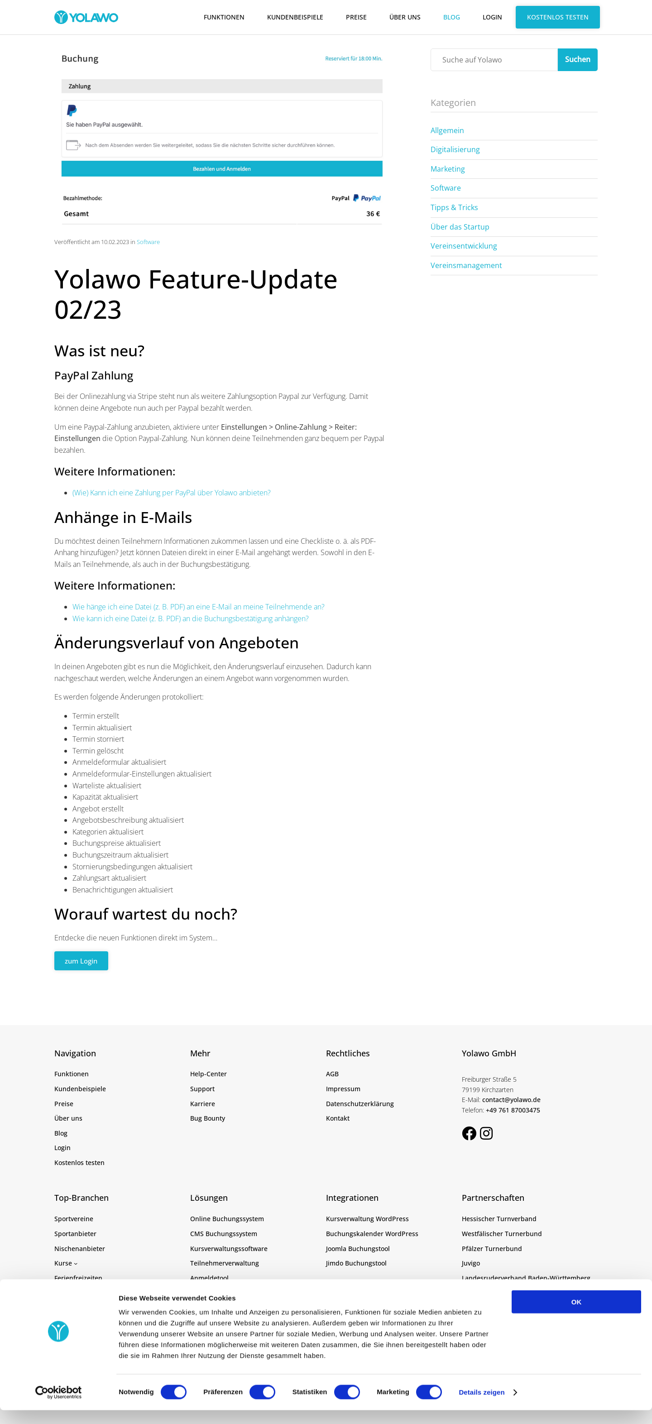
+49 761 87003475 (513, 1109)
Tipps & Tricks (454, 207)
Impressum (343, 1088)
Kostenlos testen (558, 17)
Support (202, 1088)
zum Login (83, 961)
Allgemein (447, 130)
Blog (451, 17)
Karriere (202, 1103)
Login (492, 17)
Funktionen (224, 17)
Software (148, 242)
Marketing (448, 169)
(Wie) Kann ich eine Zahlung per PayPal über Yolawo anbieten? (171, 493)
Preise (356, 17)
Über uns (405, 17)
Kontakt (338, 1118)
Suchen (577, 59)
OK (576, 1315)
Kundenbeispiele (295, 17)
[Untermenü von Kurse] (75, 1263)
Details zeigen (481, 1406)
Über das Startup (460, 227)
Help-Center (208, 1073)
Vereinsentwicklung (464, 246)
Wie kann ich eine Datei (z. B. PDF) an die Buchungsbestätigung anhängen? (190, 618)
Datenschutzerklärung (360, 1103)
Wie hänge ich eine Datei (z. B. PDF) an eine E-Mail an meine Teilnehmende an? (198, 607)
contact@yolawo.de (511, 1099)
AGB (332, 1073)
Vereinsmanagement (466, 265)
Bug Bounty (207, 1118)
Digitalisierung (455, 149)
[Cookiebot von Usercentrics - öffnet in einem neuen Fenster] (58, 1406)
